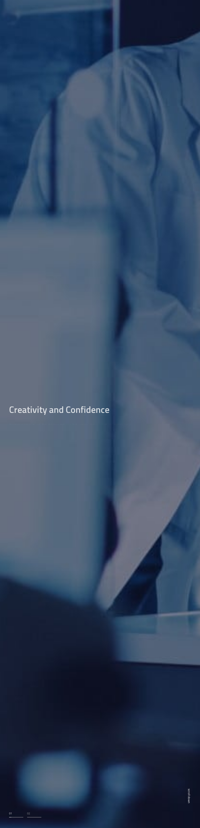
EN (185, 7)
